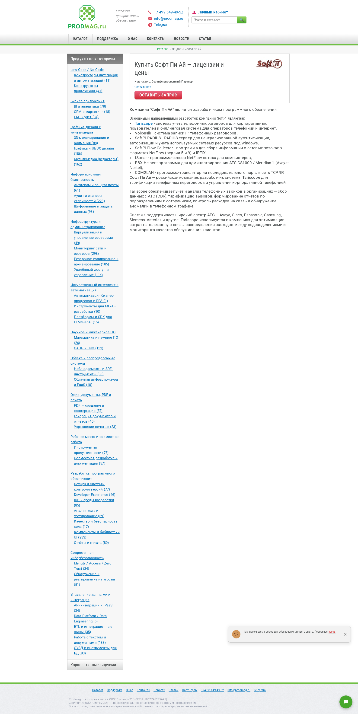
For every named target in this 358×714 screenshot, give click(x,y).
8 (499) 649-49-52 (212, 690)
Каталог (80, 39)
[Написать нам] (345, 701)
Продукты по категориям (92, 58)
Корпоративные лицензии (93, 664)
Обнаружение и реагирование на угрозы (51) (94, 579)
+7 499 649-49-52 (168, 12)
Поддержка (107, 39)
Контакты (155, 39)
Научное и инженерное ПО (92, 332)
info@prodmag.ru (168, 18)
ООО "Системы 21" (97, 702)
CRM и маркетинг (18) (92, 112)
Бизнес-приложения (87, 101)
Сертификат (142, 87)
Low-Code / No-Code (87, 70)
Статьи (205, 39)
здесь (332, 631)
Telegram (161, 24)
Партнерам (190, 690)
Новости (181, 39)
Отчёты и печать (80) (91, 543)
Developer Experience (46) (94, 495)
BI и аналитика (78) (90, 106)
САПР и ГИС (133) (88, 348)
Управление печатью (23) (95, 427)
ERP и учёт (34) (86, 117)
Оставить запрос (158, 94)
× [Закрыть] (345, 634)
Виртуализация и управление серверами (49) (93, 237)
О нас (133, 39)
